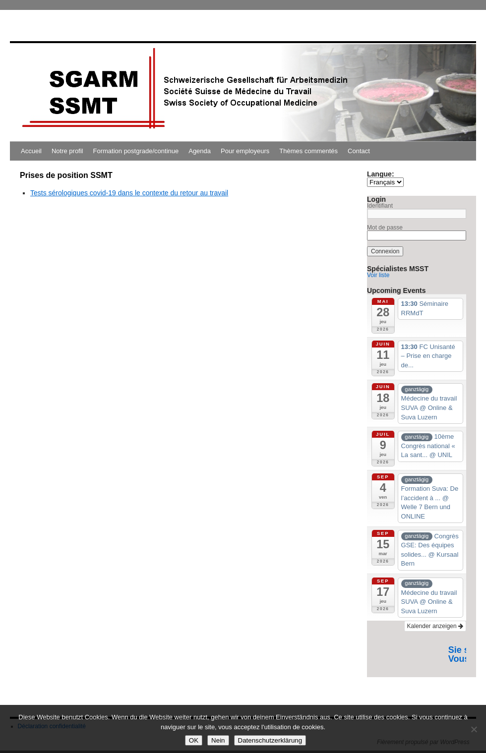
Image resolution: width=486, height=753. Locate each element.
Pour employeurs (245, 151)
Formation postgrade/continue (136, 151)
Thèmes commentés (308, 151)
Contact (359, 151)
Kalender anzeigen (435, 626)
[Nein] (474, 729)
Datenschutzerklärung (270, 740)
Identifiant (380, 205)
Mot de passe (385, 227)
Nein (218, 740)
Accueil (31, 151)
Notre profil (67, 151)
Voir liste (378, 275)
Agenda (199, 151)
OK (193, 740)
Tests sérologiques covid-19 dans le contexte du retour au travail (129, 193)
